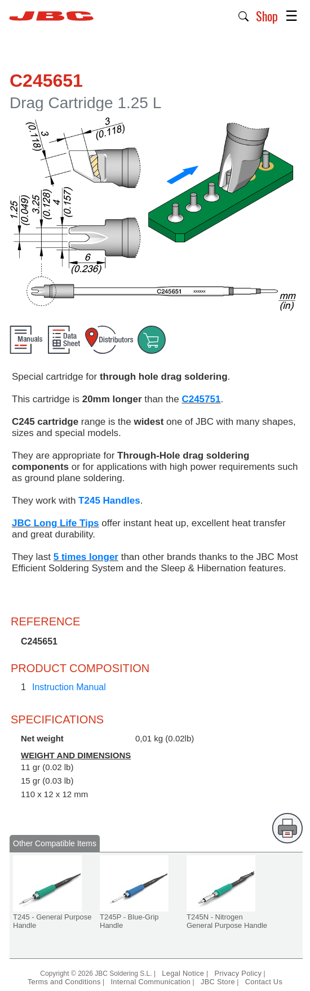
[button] (244, 15)
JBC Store (218, 981)
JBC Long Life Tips (55, 523)
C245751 (200, 399)
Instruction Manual (69, 687)
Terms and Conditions (64, 981)
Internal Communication (150, 981)
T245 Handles (109, 500)
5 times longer (86, 557)
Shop (267, 16)
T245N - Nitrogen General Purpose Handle (227, 921)
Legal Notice (184, 973)
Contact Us (263, 981)
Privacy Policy (238, 973)
